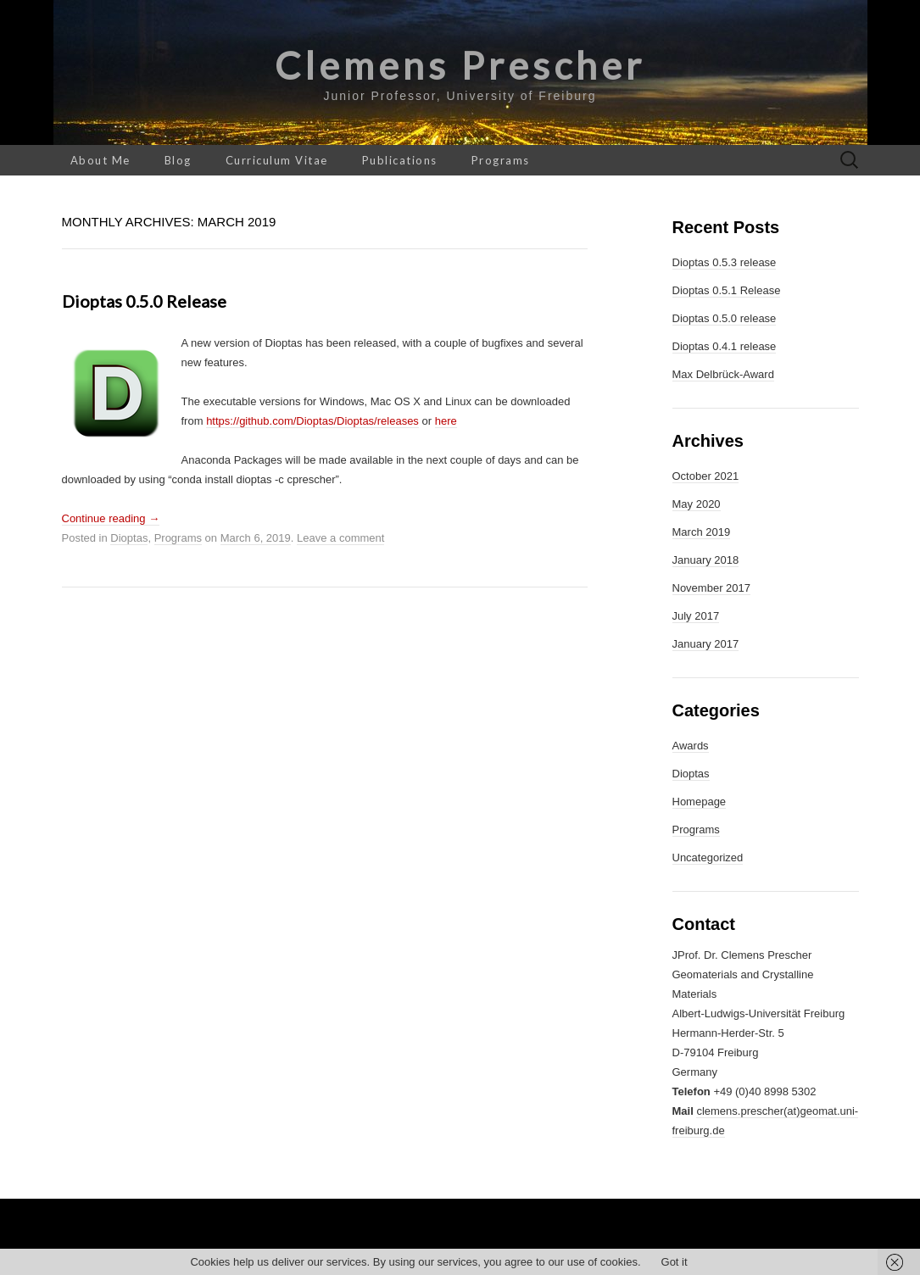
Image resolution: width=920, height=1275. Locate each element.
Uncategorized (708, 857)
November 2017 (711, 588)
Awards (690, 745)
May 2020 (696, 504)
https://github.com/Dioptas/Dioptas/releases (312, 421)
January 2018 (705, 560)
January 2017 (705, 644)
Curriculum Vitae (277, 160)
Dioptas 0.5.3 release (724, 262)
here (446, 421)
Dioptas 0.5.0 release (144, 301)
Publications (400, 160)
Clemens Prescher (460, 65)
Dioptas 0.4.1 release (724, 346)
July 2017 (696, 616)
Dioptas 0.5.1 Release (726, 290)
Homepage (699, 801)
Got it (674, 1262)
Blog (178, 160)
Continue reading (111, 518)
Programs (500, 160)
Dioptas (129, 538)
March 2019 (701, 532)
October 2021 (705, 476)
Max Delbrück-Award (723, 374)
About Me (100, 160)
